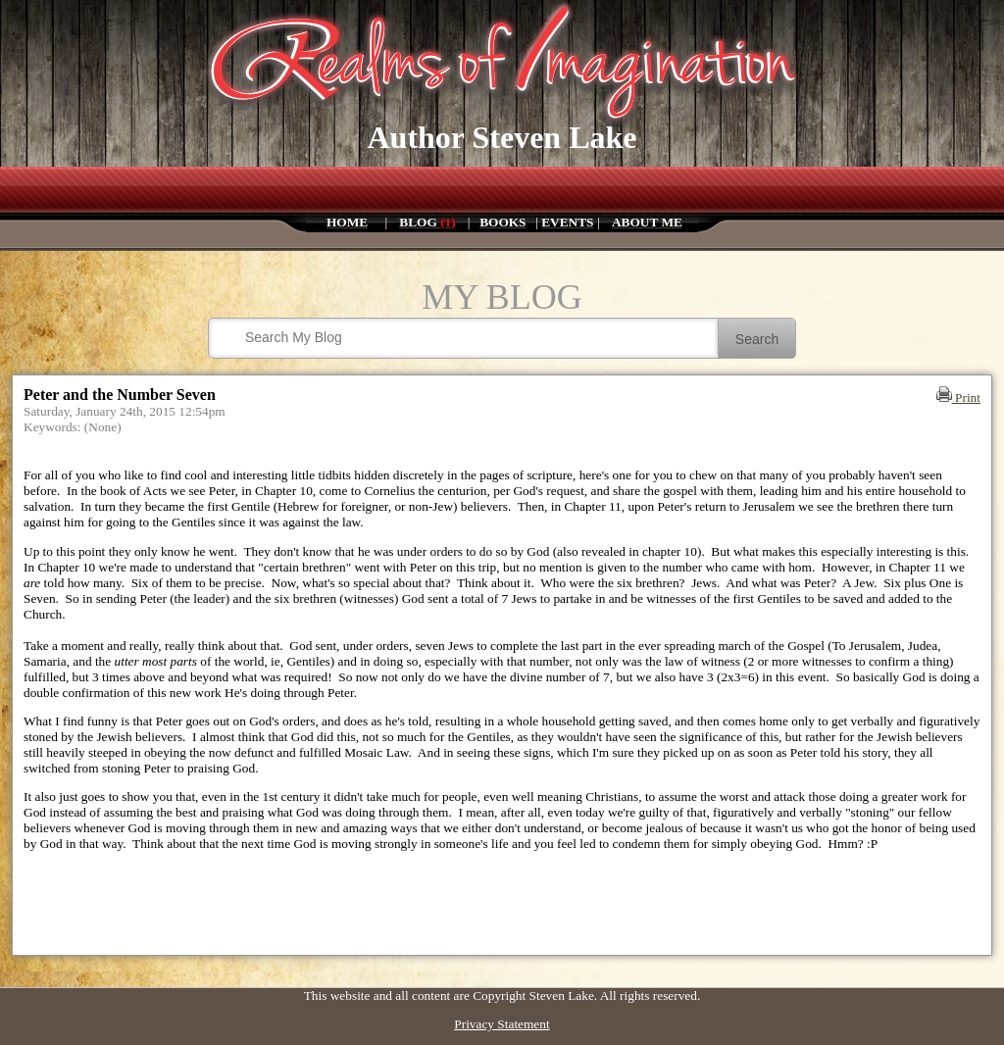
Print (958, 397)
